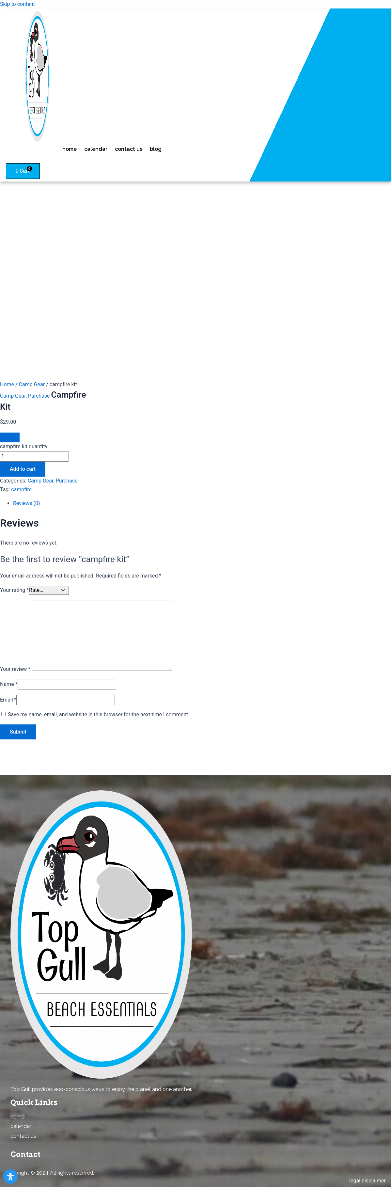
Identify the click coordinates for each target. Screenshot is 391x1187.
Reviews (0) (26, 503)
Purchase (39, 396)
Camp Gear (32, 384)
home (69, 149)
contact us (128, 149)
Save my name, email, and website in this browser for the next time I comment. (99, 714)
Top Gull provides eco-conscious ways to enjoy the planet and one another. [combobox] (101, 1089)
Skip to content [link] (17, 4)
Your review (15, 669)
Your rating (14, 590)
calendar (95, 149)
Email (8, 700)
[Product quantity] (34, 456)
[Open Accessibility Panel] (10, 1176)
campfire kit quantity (23, 446)
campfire (21, 489)
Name (9, 684)
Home (7, 384)
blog (156, 149)
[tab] (104, 503)
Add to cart (23, 469)
